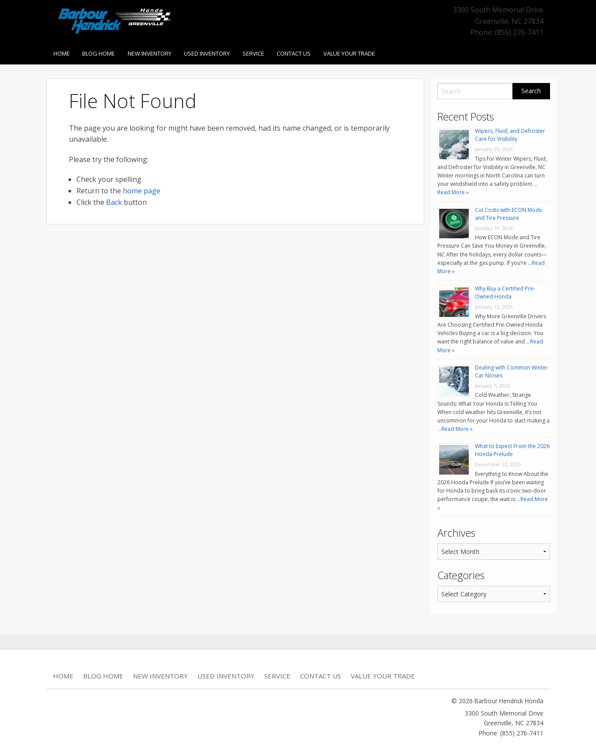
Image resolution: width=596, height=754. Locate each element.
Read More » (453, 191)
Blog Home (100, 53)
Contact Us (299, 53)
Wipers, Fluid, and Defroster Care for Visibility (510, 133)
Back (114, 200)
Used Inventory (210, 53)
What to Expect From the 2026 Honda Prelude (512, 448)
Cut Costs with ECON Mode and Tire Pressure (508, 212)
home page (141, 189)
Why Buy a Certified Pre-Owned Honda (505, 290)
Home (61, 53)
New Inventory (152, 53)
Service (258, 53)
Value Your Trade (356, 53)
